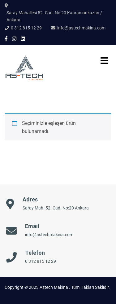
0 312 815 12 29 (26, 27)
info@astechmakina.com (81, 27)
